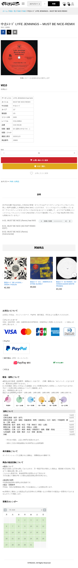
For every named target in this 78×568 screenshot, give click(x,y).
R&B (11, 181)
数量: (2, 149)
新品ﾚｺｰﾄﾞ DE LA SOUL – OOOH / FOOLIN (13, 284)
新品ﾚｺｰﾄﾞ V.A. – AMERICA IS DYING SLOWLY (41, 283)
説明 (39, 194)
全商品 (16, 181)
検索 (53, 4)
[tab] (39, 195)
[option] (16, 274)
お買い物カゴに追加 (40, 160)
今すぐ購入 (41, 166)
